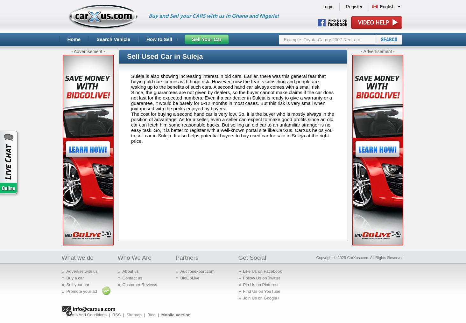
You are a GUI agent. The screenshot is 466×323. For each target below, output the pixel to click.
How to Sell (162, 39)
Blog (151, 315)
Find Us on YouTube (261, 291)
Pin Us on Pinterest (261, 284)
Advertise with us (82, 271)
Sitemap (134, 315)
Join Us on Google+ (261, 298)
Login (327, 6)
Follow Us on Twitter (261, 278)
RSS (116, 315)
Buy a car (75, 278)
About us (131, 271)
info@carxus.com (94, 309)
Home (74, 39)
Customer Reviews (140, 284)
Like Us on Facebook (262, 271)
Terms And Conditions (87, 315)
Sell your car (78, 284)
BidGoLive (190, 278)
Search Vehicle (113, 39)
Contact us (132, 278)
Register (354, 6)
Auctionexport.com (197, 271)
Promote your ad (82, 291)
